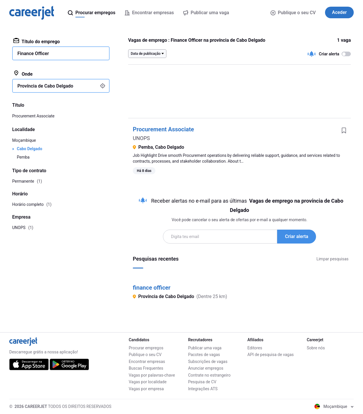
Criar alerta (296, 236)
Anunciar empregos (206, 368)
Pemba (23, 157)
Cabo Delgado (29, 148)
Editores (254, 348)
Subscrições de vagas (208, 361)
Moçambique (24, 140)
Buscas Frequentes (146, 368)
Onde (22, 73)
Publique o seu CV (293, 12)
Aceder (339, 12)
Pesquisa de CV (202, 382)
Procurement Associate (163, 129)
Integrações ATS (203, 388)
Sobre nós (316, 348)
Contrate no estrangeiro (209, 375)
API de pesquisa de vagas (270, 354)
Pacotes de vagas (204, 354)
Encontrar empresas (147, 361)
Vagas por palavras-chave (152, 375)
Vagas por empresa (146, 388)
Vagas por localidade (147, 382)
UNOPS (141, 138)
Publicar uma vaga (205, 348)
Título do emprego (36, 41)
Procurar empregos (146, 348)
